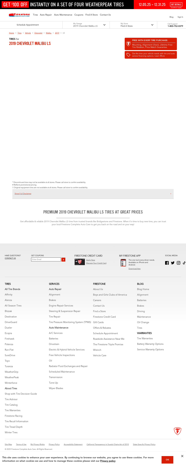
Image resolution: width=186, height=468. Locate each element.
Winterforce (11, 383)
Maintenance (144, 317)
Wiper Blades (56, 388)
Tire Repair (54, 317)
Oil (50, 361)
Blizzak (8, 311)
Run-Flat (9, 350)
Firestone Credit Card (104, 317)
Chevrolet (38, 33)
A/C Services (55, 333)
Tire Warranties (12, 410)
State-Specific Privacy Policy (144, 444)
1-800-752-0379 (175, 26)
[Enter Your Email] (46, 259)
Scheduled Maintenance (62, 372)
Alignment (54, 295)
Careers (97, 300)
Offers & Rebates (102, 328)
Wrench (97, 350)
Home (11, 33)
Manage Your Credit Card (96, 263)
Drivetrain (54, 344)
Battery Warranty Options (150, 344)
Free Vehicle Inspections (62, 355)
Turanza (9, 366)
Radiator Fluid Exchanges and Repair (68, 366)
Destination (11, 317)
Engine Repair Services (61, 306)
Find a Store (99, 311)
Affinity (8, 295)
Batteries (53, 339)
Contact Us (99, 306)
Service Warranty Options (150, 350)
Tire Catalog (11, 405)
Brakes (52, 300)
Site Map (8, 444)
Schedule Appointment (105, 333)
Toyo (7, 361)
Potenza (9, 344)
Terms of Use (21, 444)
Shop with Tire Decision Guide (21, 394)
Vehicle (28, 33)
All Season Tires (13, 306)
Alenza (8, 300)
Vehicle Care (99, 355)
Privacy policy (107, 461)
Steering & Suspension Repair (64, 311)
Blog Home (143, 289)
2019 (57, 33)
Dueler (8, 328)
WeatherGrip (11, 372)
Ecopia (8, 333)
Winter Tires (11, 432)
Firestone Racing (13, 416)
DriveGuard (11, 322)
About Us (98, 289)
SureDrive (10, 355)
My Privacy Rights (38, 444)
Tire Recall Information (16, 421)
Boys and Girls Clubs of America (110, 295)
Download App (135, 269)
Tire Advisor (11, 399)
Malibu (48, 33)
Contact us (10, 258)
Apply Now (90, 260)
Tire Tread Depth (14, 427)
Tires (19, 33)
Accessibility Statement (73, 444)
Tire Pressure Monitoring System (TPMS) (70, 322)
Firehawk (9, 339)
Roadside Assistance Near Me (108, 339)
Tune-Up (53, 383)
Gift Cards (98, 322)
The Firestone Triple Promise (108, 344)
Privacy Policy (54, 444)
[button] (35, 15)
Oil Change (143, 322)
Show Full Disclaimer (23, 194)
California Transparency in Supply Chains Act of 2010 (108, 444)
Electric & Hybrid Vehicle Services (67, 350)
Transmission (55, 377)
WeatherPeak (12, 377)
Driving (141, 311)
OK (167, 460)
